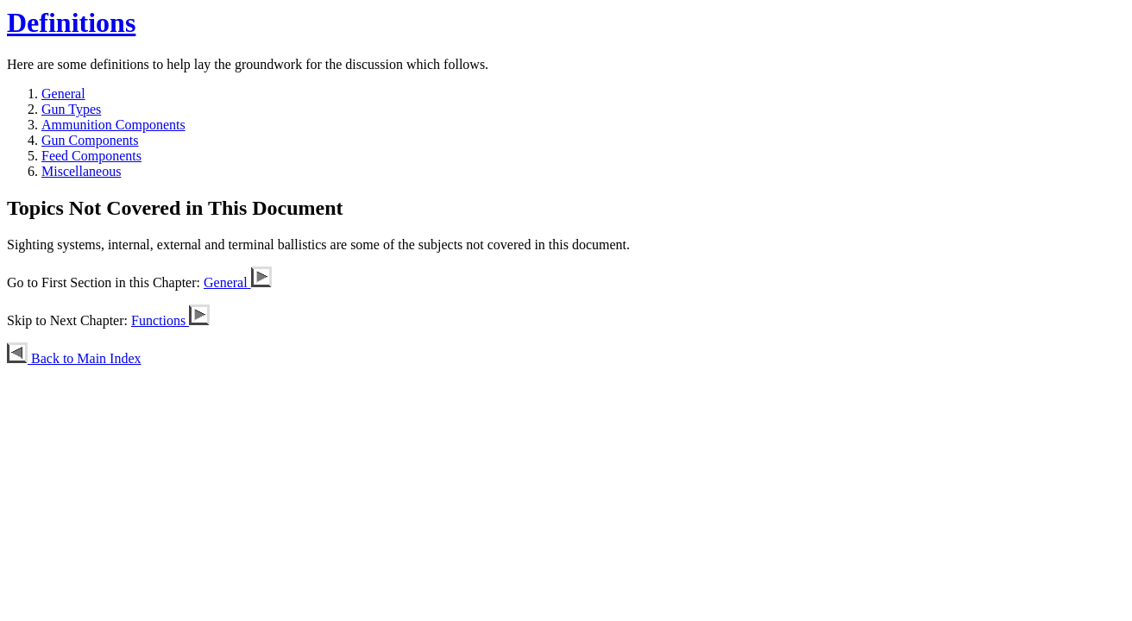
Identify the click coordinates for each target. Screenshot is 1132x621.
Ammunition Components (113, 124)
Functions (170, 320)
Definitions (71, 22)
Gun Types (71, 109)
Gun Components (89, 140)
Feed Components (91, 155)
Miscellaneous (81, 171)
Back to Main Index (74, 358)
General (63, 93)
